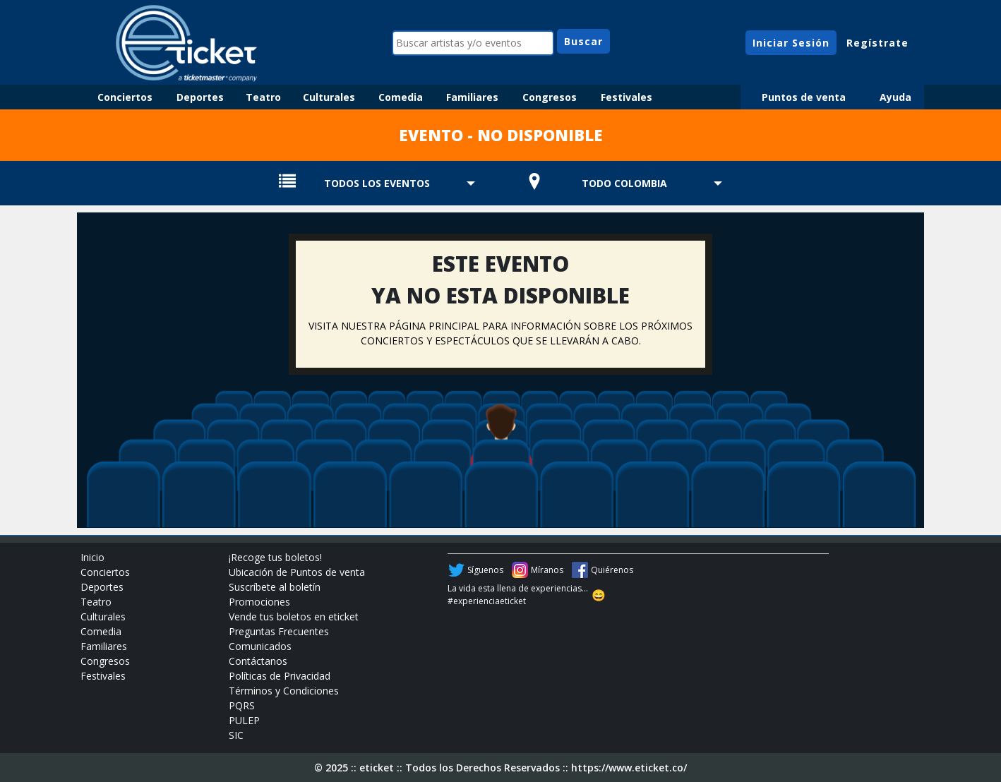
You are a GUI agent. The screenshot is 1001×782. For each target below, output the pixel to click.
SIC (236, 735)
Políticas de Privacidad (279, 675)
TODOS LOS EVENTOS (377, 183)
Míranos (547, 570)
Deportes (200, 97)
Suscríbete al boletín (274, 587)
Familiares (472, 97)
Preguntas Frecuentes (279, 631)
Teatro (263, 97)
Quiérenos (612, 570)
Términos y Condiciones (284, 690)
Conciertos (124, 97)
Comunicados (260, 646)
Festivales (626, 97)
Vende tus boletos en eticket (294, 616)
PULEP (244, 720)
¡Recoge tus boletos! (275, 557)
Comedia (400, 97)
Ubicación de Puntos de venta (297, 572)
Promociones (259, 601)
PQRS (242, 705)
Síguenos (485, 570)
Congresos (549, 97)
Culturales (329, 97)
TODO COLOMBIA (624, 183)
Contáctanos (258, 661)
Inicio (92, 557)
